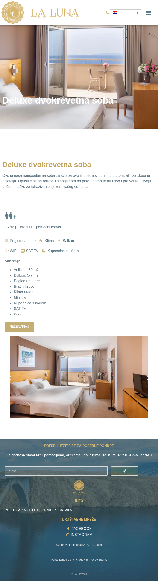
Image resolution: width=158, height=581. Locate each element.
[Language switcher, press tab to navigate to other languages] (125, 12)
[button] (149, 13)
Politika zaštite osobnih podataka (38, 510)
